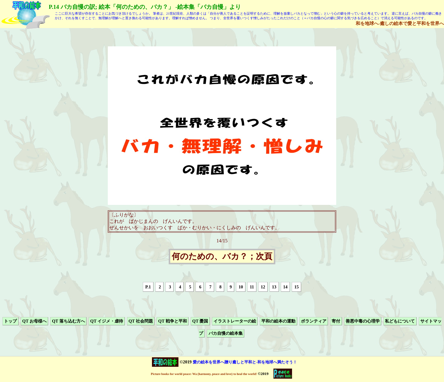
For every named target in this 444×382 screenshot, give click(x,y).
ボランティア (313, 321)
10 (240, 286)
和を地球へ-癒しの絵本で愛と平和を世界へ (400, 23)
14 (285, 286)
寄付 (336, 321)
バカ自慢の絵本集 (226, 333)
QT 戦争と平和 (172, 321)
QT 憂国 (200, 321)
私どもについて (400, 321)
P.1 (148, 286)
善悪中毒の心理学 (363, 321)
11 (252, 286)
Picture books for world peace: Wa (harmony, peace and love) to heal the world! (204, 374)
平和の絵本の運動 (278, 321)
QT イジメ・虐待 (106, 321)
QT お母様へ (34, 321)
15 (296, 286)
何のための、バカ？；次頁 (222, 256)
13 (274, 286)
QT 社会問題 (141, 321)
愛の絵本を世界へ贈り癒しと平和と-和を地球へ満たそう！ (245, 362)
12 (263, 286)
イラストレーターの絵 (234, 321)
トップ (10, 321)
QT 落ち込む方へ (68, 321)
